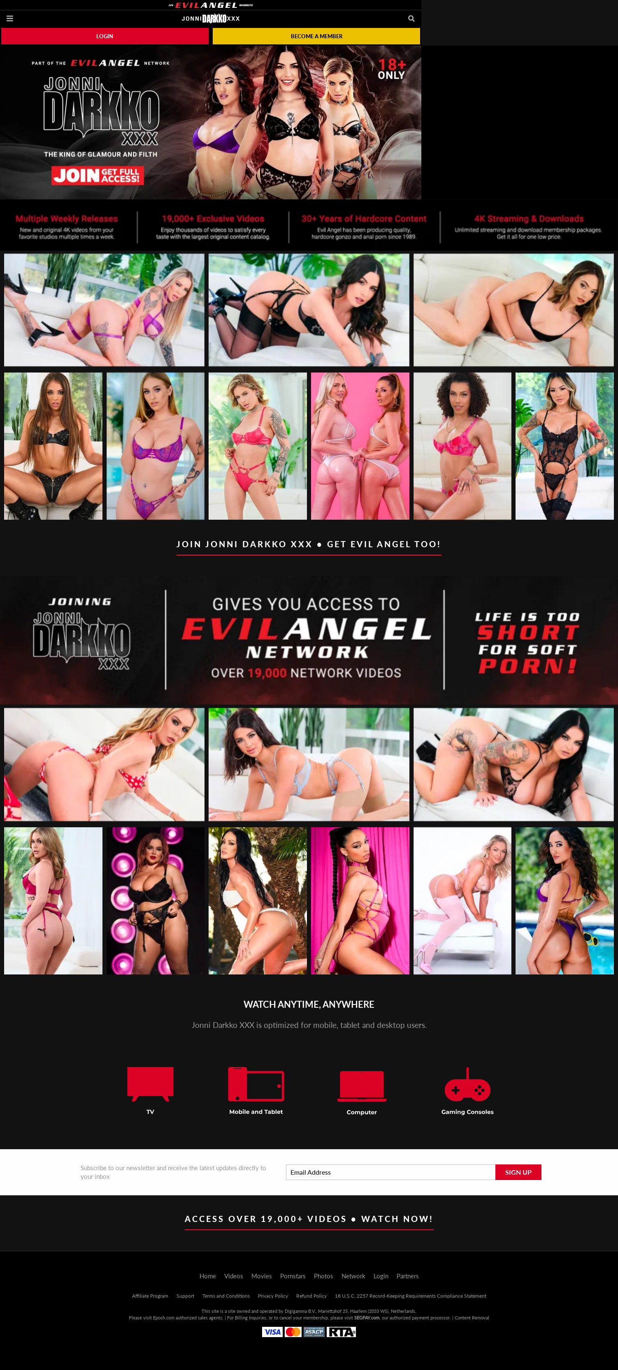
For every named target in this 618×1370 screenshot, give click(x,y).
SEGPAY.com (366, 1317)
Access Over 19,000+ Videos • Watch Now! (309, 1219)
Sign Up (518, 1172)
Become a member (316, 36)
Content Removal (472, 1317)
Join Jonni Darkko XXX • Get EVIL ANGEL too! (309, 544)
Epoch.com (163, 1317)
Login (104, 36)
